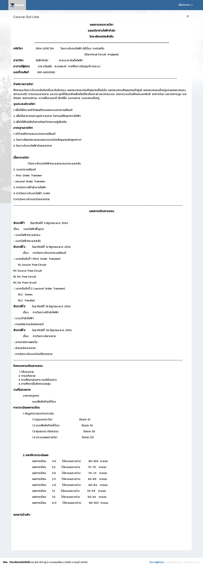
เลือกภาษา (185, 5)
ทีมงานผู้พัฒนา (156, 562)
